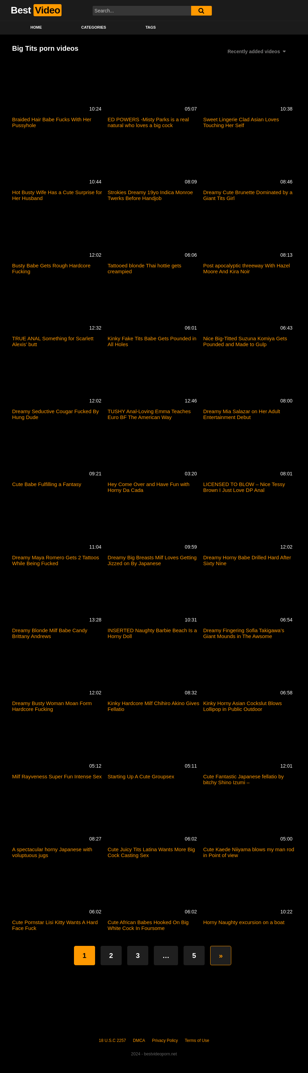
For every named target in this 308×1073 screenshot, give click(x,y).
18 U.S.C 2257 (112, 1040)
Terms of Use (197, 1040)
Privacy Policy (165, 1040)
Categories (93, 27)
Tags (151, 27)
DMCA (139, 1040)
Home (36, 27)
